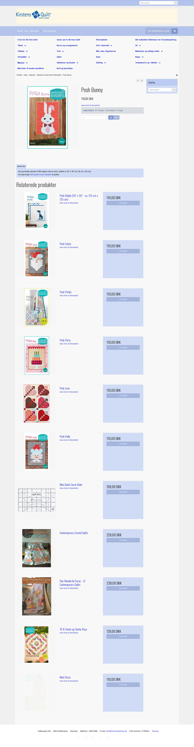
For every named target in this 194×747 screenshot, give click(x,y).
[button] (138, 80)
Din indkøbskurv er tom (163, 31)
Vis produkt (123, 203)
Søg (175, 3)
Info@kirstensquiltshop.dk (116, 731)
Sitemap (155, 731)
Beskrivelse (21, 166)
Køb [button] (113, 118)
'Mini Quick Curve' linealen (40, 174)
